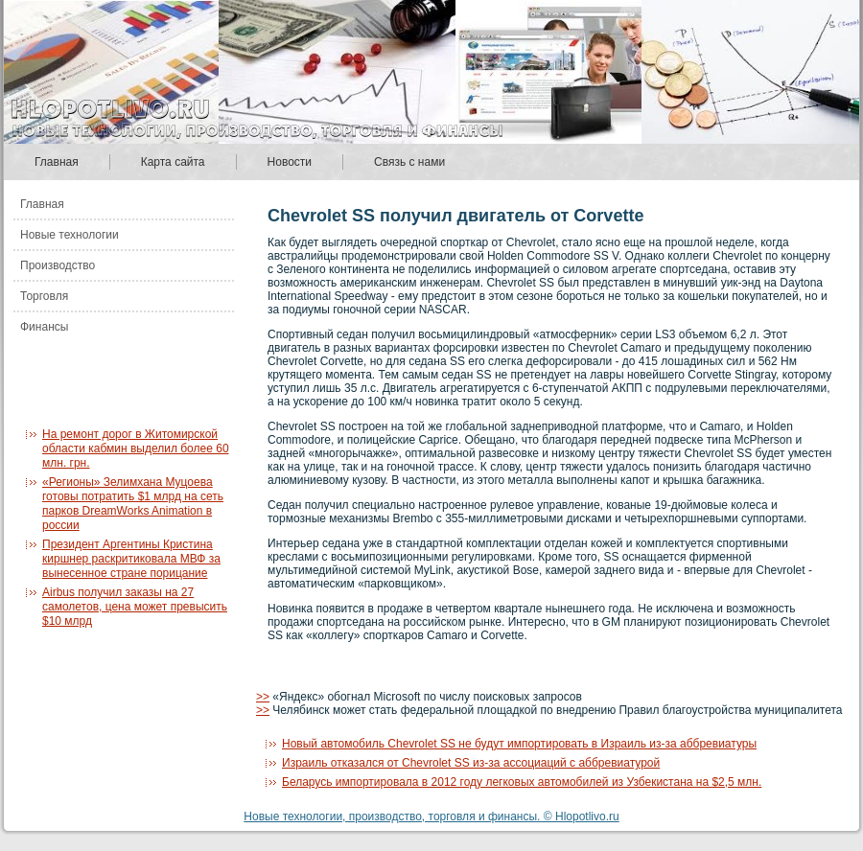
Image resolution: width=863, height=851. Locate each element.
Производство (57, 265)
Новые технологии (69, 235)
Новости (290, 162)
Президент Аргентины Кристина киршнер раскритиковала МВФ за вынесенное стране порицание (131, 559)
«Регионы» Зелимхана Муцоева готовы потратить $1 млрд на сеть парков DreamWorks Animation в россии (132, 503)
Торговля (44, 296)
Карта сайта (173, 162)
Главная (57, 162)
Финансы (44, 327)
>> (262, 696)
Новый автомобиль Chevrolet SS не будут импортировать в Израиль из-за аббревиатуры (519, 743)
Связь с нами (409, 162)
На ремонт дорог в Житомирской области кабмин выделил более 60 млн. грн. (135, 448)
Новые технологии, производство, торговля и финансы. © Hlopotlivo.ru (431, 816)
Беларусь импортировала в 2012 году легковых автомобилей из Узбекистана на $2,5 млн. (521, 782)
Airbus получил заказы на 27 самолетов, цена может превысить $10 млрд (134, 607)
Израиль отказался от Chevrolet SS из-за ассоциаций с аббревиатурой (471, 763)
